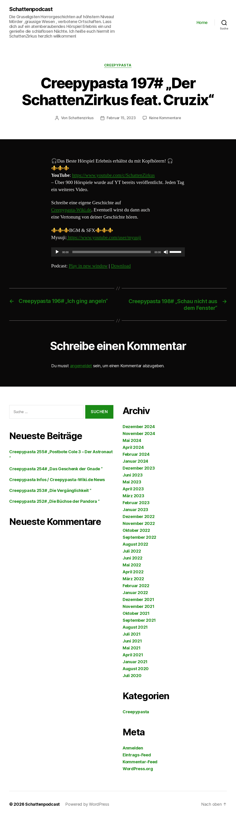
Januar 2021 (135, 661)
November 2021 (138, 606)
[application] (118, 252)
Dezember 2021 (138, 599)
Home (202, 22)
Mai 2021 (132, 647)
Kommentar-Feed (140, 761)
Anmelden (133, 747)
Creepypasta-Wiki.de (71, 210)
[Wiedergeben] (57, 252)
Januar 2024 (135, 461)
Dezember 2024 (139, 426)
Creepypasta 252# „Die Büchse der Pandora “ (54, 501)
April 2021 (133, 654)
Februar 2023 (136, 502)
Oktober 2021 (136, 613)
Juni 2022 (132, 557)
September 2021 (139, 620)
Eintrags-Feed (137, 754)
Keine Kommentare (165, 118)
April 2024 (133, 447)
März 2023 (133, 495)
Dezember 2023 (139, 467)
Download (122, 266)
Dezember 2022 (139, 516)
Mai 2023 (132, 481)
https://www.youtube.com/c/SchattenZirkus (114, 175)
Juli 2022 (132, 550)
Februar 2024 (136, 454)
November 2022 (139, 523)
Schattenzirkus (81, 118)
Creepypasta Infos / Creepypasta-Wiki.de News (57, 479)
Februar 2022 (136, 585)
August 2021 (135, 627)
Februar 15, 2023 (121, 118)
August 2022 (135, 544)
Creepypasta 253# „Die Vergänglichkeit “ (50, 490)
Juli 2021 (132, 633)
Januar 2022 (135, 592)
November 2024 (139, 433)
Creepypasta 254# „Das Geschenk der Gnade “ (56, 468)
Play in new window (88, 266)
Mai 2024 (132, 440)
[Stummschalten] (166, 252)
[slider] (111, 252)
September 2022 (139, 537)
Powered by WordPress (87, 804)
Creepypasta (118, 65)
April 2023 (133, 488)
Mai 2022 (132, 564)
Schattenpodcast (31, 9)
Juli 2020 (132, 675)
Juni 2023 (133, 474)
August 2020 (136, 668)
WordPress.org (138, 768)
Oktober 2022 (136, 530)
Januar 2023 (135, 509)
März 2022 (133, 578)
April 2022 (133, 571)
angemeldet (81, 365)
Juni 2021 (132, 640)
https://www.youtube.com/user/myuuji (104, 237)
